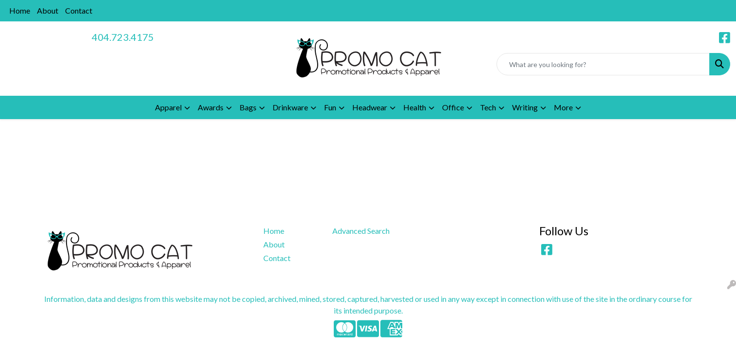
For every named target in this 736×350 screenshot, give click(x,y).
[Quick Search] (603, 64)
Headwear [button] (369, 107)
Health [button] (414, 107)
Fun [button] (330, 107)
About (47, 10)
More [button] (563, 107)
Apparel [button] (168, 107)
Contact (78, 10)
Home (19, 10)
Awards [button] (210, 107)
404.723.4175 (123, 37)
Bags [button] (248, 107)
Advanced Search (361, 230)
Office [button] (453, 107)
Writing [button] (525, 107)
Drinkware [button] (290, 107)
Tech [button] (488, 107)
